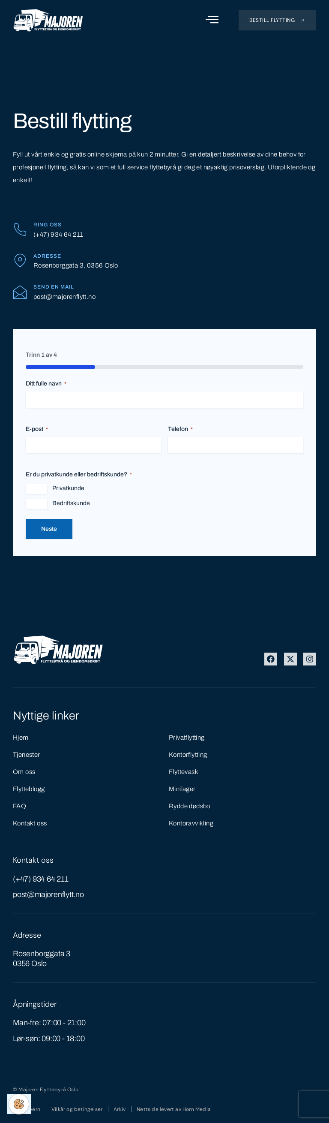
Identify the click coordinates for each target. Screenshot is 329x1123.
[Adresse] (20, 260)
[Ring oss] (20, 230)
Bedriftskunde (71, 503)
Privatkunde (68, 488)
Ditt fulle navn (46, 384)
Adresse (47, 256)
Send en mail (53, 287)
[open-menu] (212, 20)
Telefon (180, 429)
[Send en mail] (20, 292)
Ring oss (47, 225)
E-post (37, 429)
